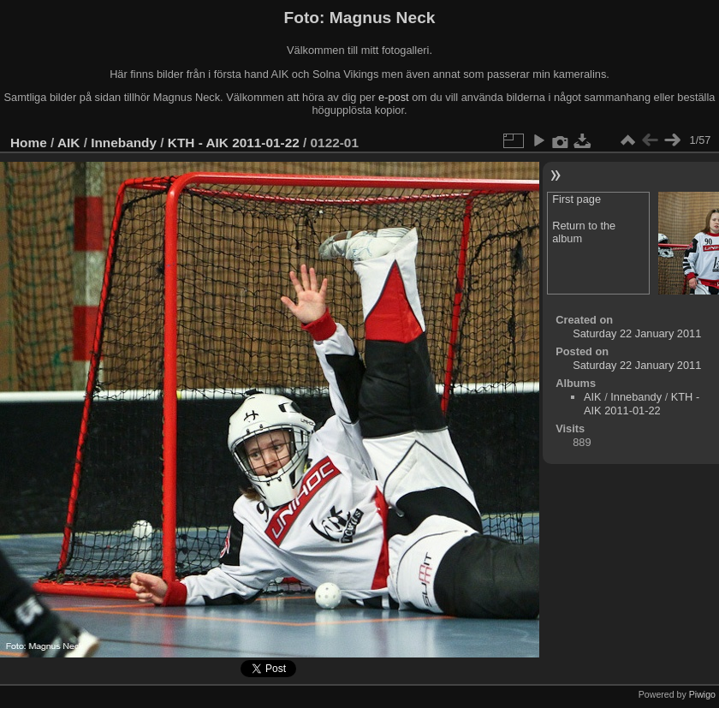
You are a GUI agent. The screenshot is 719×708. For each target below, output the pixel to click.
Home (28, 142)
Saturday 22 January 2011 (637, 333)
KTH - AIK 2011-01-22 (234, 142)
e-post (393, 97)
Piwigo (702, 694)
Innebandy (124, 142)
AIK (68, 142)
